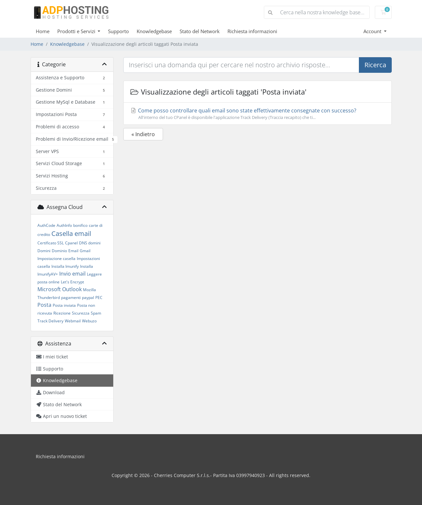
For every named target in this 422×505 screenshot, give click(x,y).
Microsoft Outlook (59, 289)
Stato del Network (200, 31)
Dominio (59, 250)
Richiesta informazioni (252, 31)
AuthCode (46, 225)
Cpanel (71, 243)
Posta (44, 304)
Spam (96, 313)
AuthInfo (64, 225)
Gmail (85, 250)
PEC (98, 297)
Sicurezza (80, 313)
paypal (88, 297)
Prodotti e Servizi (77, 31)
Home (42, 31)
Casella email (71, 233)
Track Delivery (50, 321)
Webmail (73, 321)
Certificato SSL (50, 243)
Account (373, 31)
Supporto (118, 31)
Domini (43, 250)
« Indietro (143, 134)
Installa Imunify (65, 266)
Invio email (72, 273)
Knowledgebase (154, 31)
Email (73, 250)
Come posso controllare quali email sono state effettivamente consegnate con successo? (257, 114)
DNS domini (90, 243)
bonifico (80, 225)
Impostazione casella (56, 258)
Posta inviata (64, 305)
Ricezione (62, 313)
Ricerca (375, 64)
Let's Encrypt (72, 282)
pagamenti (71, 297)
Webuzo (89, 321)
